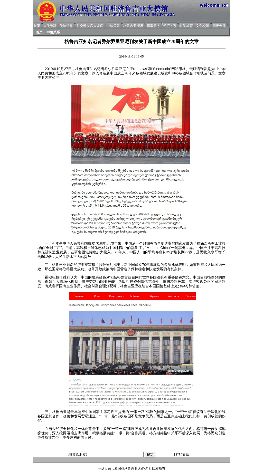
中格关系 (113, 26)
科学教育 (186, 26)
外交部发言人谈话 (90, 26)
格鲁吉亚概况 (133, 26)
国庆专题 (219, 26)
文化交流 (202, 26)
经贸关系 (169, 26)
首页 (37, 26)
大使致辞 (50, 26)
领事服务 (153, 26)
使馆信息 (66, 26)
